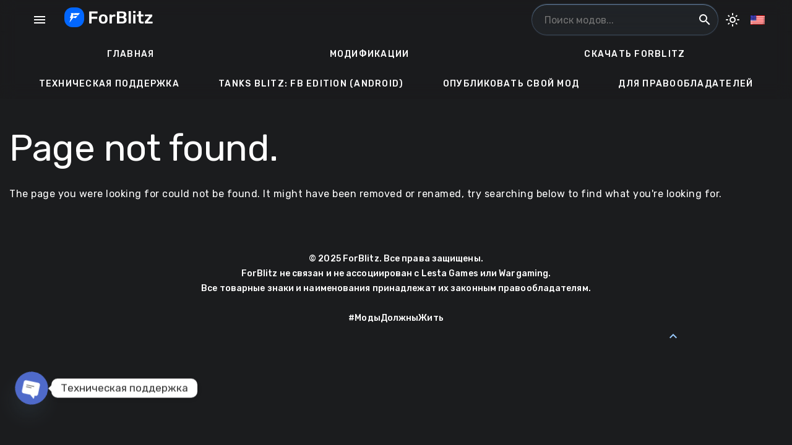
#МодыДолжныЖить (396, 318)
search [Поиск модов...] (704, 19)
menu (39, 19)
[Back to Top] (673, 336)
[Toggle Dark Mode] (732, 20)
